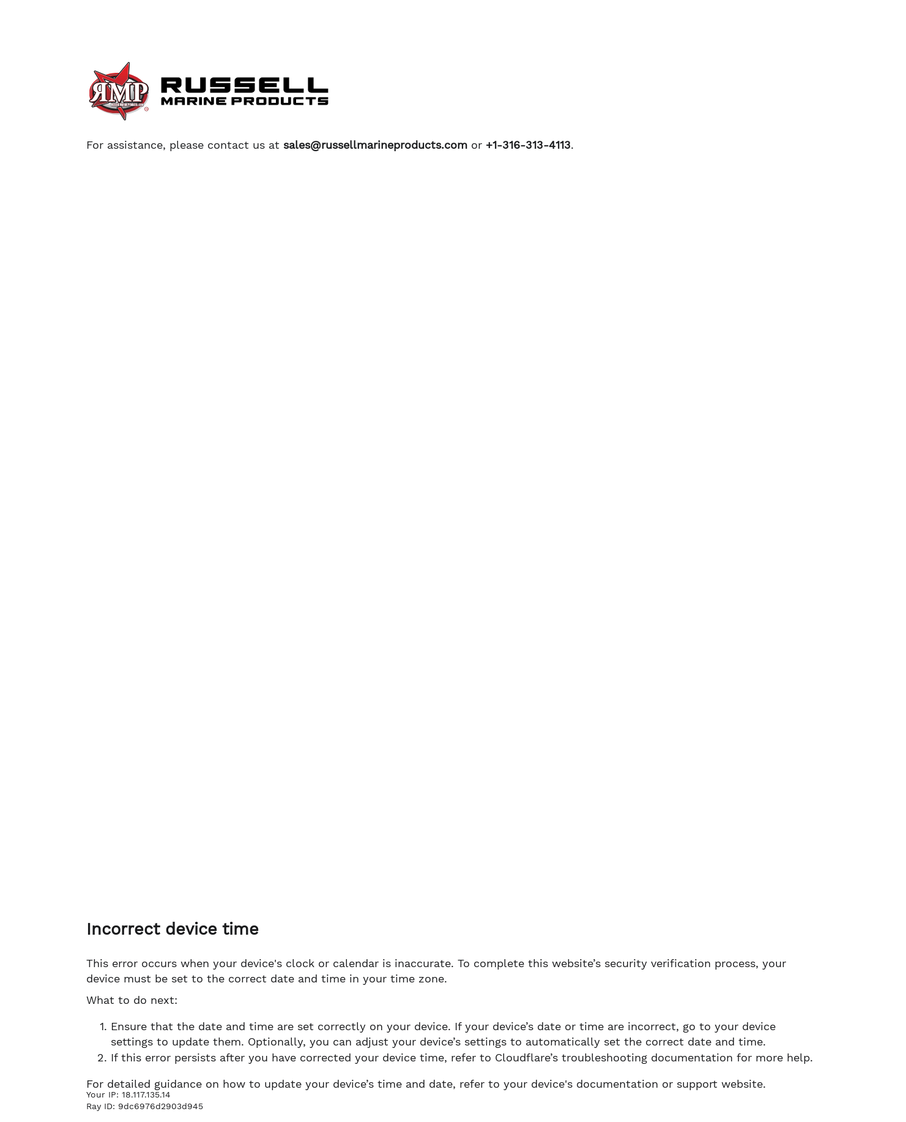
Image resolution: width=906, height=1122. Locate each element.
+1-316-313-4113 (528, 144)
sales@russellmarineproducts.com (375, 144)
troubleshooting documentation (647, 1057)
